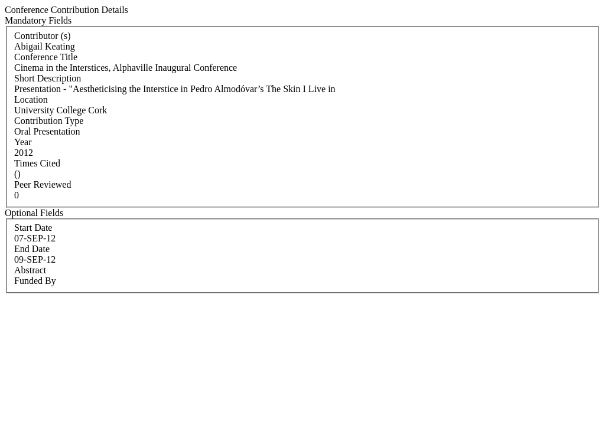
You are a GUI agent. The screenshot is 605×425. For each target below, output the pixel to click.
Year (22, 142)
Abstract (30, 270)
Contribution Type (48, 121)
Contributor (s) (42, 36)
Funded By (35, 281)
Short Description (47, 78)
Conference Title (45, 57)
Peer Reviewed (42, 184)
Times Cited (37, 163)
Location (31, 99)
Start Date (33, 228)
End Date (32, 249)
